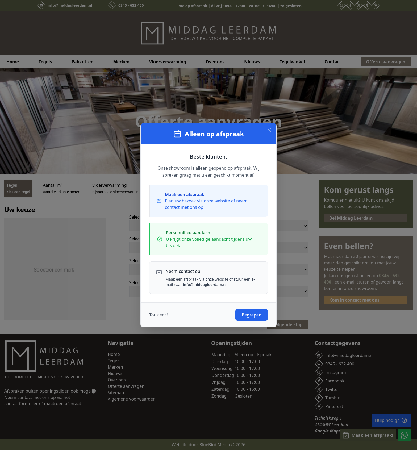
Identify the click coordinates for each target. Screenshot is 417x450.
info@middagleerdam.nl (205, 284)
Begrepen (251, 315)
